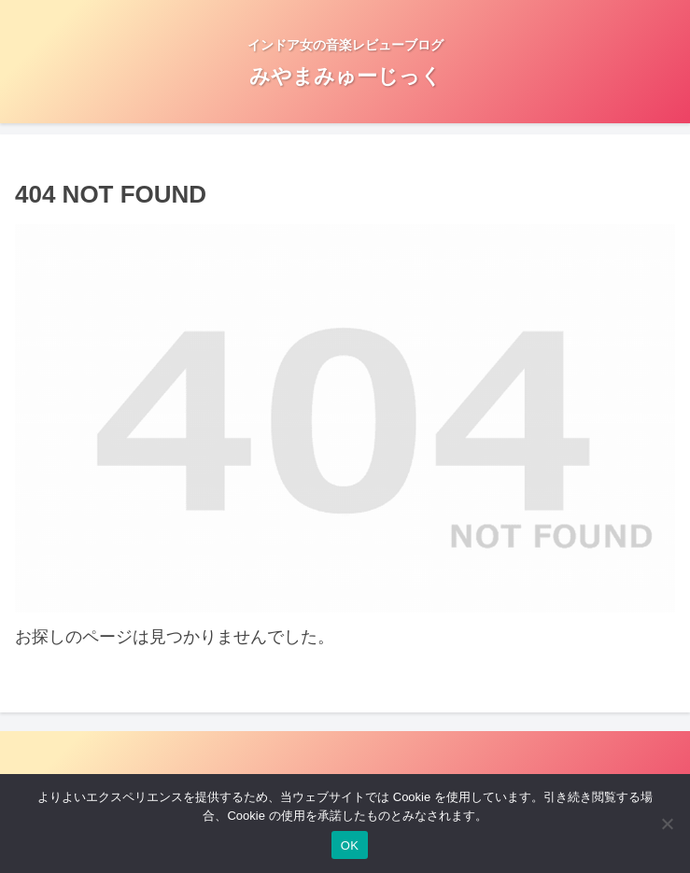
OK (350, 845)
